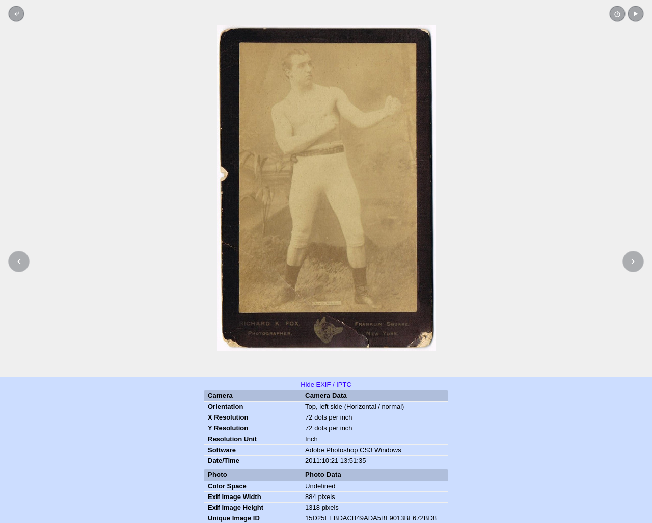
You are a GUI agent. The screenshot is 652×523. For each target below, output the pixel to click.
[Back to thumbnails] (16, 14)
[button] (636, 14)
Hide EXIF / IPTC (326, 384)
